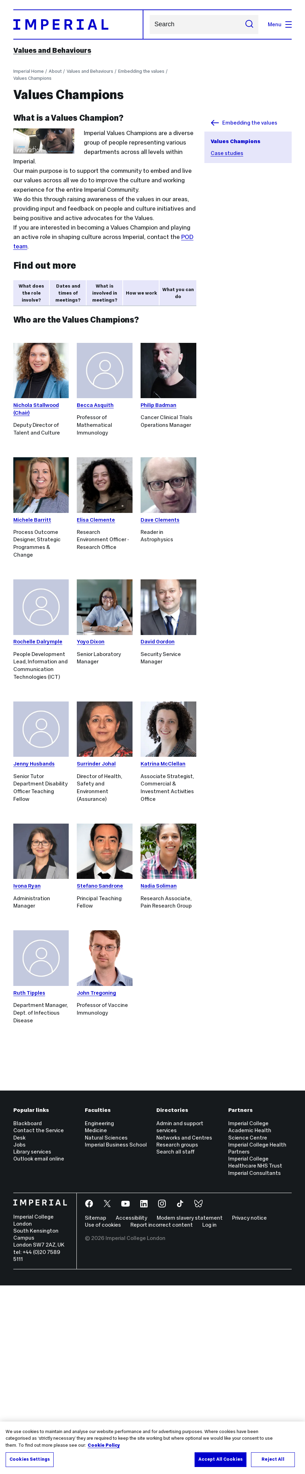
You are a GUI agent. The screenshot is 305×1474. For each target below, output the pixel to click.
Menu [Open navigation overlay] (280, 24)
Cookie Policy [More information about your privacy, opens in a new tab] (104, 1445)
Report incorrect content (161, 1413)
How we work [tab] (141, 293)
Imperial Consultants (254, 1361)
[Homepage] (78, 24)
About (55, 71)
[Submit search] (249, 24)
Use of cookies (103, 1413)
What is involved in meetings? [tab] (104, 293)
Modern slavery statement (190, 1406)
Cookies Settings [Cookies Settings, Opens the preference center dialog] (29, 1459)
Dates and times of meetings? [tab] (68, 293)
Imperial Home (28, 71)
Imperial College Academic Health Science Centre (249, 1319)
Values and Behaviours (52, 50)
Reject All (273, 1459)
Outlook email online (38, 1347)
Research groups (177, 1333)
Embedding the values (141, 71)
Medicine (96, 1319)
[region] (152, 1448)
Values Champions (32, 78)
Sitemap (95, 1406)
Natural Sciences (106, 1326)
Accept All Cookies (220, 1459)
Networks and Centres (184, 1326)
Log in (209, 1413)
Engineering (99, 1312)
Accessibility (131, 1406)
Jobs (19, 1333)
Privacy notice (249, 1406)
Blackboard (27, 1312)
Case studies (227, 153)
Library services (32, 1340)
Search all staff (175, 1340)
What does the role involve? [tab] (31, 293)
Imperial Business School (116, 1333)
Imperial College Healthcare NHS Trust (255, 1350)
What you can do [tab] (178, 293)
